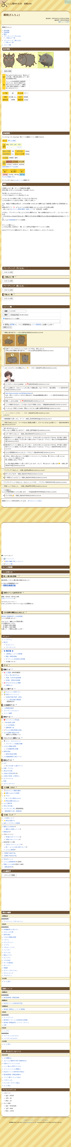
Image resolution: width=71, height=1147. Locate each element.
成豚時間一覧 (10, 728)
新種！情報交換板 (11, 657)
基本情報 (6, 30)
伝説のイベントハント (12, 695)
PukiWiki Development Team (28, 1123)
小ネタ (7, 796)
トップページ (8, 640)
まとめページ (18, 180)
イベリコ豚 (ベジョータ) (12, 1078)
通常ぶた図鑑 (11, 140)
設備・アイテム (8, 769)
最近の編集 (8, 562)
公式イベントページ (7, 599)
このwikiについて (9, 818)
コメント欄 (7, 45)
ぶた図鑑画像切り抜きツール (13, 757)
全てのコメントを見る (35, 501)
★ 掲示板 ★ (8, 652)
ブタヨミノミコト (9, 948)
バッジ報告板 (36, 325)
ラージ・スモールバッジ (13, 742)
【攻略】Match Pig (9, 853)
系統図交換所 (9, 708)
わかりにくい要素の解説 (13, 791)
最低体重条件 (7, 154)
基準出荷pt (20, 151)
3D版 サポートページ (12, 840)
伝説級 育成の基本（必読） (14, 697)
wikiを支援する (10, 821)
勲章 (5, 781)
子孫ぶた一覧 (9, 42)
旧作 (14, 774)
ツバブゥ (6, 945)
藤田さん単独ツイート (13, 830)
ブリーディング (10, 648)
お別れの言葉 (8, 774)
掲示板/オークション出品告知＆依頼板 (16, 1020)
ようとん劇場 (10, 850)
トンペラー (7, 950)
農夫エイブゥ (8, 955)
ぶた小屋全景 (8, 804)
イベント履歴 (8, 714)
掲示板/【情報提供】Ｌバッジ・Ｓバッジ (16, 1023)
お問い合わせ (45, 1120)
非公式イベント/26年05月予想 (13, 1004)
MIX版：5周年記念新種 (13, 681)
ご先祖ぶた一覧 (10, 38)
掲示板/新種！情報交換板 (11, 998)
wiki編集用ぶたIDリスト (11, 930)
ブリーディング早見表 (12, 720)
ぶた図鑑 (8, 673)
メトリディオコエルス (10, 1039)
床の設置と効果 (10, 723)
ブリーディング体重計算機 (14, 744)
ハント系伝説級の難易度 (13, 700)
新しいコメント (18, 562)
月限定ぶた (9, 686)
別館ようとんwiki (9, 865)
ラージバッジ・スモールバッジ (13, 922)
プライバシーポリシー (36, 1120)
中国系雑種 (11, 220)
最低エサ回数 (7, 151)
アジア (19, 147)
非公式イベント (8, 859)
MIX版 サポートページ (13, 837)
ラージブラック (8, 1018)
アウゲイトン (8, 976)
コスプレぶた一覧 (9, 809)
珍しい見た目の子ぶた (13, 675)
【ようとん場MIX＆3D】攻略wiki (15, 1061)
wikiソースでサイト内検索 (12, 823)
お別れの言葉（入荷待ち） (12, 776)
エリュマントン (8, 943)
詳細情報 (6, 32)
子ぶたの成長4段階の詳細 (13, 730)
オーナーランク (8, 779)
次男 (5, 1025)
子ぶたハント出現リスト (13, 692)
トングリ (6, 1031)
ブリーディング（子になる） (13, 36)
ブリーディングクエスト (11, 711)
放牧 (20, 97)
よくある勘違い (10, 725)
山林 (15, 144)
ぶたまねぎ (7, 961)
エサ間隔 (5, 158)
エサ (5, 764)
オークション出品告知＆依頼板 (15, 659)
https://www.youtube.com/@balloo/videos (18, 394)
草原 (11, 144)
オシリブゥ (7, 958)
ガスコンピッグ (8, 973)
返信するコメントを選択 (11, 318)
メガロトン (8, 1080)
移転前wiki (8, 867)
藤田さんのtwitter (9, 827)
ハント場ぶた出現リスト (12, 1067)
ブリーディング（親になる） (13, 40)
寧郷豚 (6, 968)
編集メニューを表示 (63, 22)
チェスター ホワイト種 (12, 1083)
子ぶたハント (10, 645)
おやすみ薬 (8, 771)
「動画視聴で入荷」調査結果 (13, 811)
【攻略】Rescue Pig (10, 856)
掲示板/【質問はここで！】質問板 (14, 1010)
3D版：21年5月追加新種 (13, 678)
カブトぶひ (7, 953)
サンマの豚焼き (8, 963)
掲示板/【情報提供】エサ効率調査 (12, 617)
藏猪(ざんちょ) (11, 15)
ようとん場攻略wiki (10, 862)
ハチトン (6, 940)
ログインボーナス (9, 784)
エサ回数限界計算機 (12, 749)
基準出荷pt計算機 (11, 754)
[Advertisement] (35, 116)
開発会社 (6, 832)
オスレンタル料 (8, 932)
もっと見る (7, 982)
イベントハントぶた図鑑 (12, 1069)
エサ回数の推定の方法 (12, 733)
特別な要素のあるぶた (12, 801)
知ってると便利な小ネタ (13, 799)
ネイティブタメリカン (10, 971)
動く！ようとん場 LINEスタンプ (16, 847)
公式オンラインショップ (13, 845)
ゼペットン (7, 966)
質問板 (12, 325)
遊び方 (6, 643)
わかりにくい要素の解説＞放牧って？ (21, 209)
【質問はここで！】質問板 (14, 654)
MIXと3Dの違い (8, 806)
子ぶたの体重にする (8, 177)
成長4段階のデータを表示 (10, 167)
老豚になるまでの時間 (12, 794)
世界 (19, 144)
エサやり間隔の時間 (10, 747)
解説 (5, 34)
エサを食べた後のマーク (15, 766)
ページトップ (9, 559)
